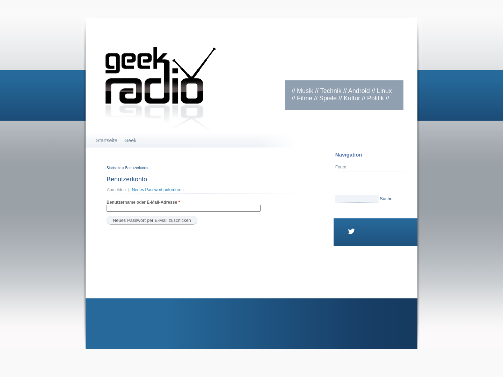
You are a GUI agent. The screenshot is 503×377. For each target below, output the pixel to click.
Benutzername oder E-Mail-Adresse (143, 202)
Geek (130, 140)
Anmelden (116, 189)
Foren (340, 167)
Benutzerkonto (136, 168)
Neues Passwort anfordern (158, 189)
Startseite (106, 140)
